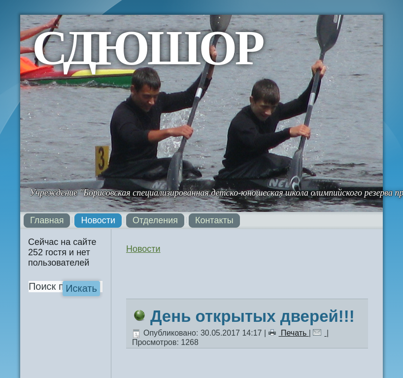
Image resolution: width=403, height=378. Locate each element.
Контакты (214, 220)
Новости (98, 220)
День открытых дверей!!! (252, 316)
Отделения (155, 220)
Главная (47, 220)
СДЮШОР (147, 47)
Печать (289, 333)
